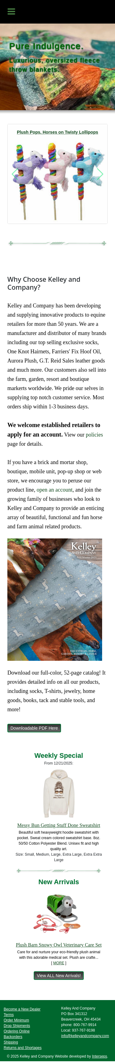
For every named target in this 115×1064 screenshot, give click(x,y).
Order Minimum (16, 1020)
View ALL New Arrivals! (59, 975)
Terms (9, 1015)
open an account (54, 490)
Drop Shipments (17, 1026)
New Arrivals (58, 882)
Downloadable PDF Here (34, 728)
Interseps (99, 1056)
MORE (58, 963)
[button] (14, 174)
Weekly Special (58, 755)
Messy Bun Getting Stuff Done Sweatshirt (58, 825)
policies (94, 435)
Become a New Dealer (22, 1009)
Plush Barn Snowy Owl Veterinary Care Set (59, 944)
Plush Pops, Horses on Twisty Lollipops (57, 132)
